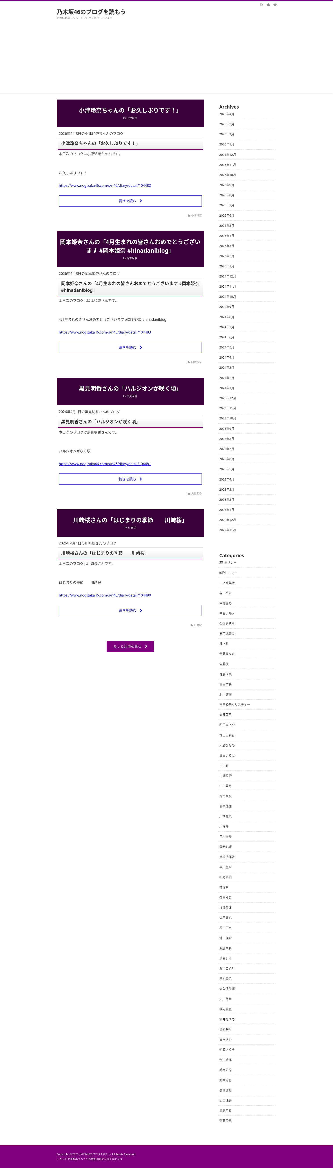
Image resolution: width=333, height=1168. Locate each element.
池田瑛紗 (225, 938)
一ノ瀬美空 (227, 583)
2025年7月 (226, 205)
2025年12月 (227, 154)
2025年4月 (226, 236)
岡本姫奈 (132, 258)
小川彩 (224, 765)
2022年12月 (227, 520)
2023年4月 (226, 479)
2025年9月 (226, 185)
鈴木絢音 (225, 1080)
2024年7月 (226, 327)
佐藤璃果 (225, 674)
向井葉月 (225, 715)
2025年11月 (227, 165)
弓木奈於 (225, 836)
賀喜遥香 (225, 1039)
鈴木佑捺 (225, 1070)
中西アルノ (227, 613)
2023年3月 (226, 489)
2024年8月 (226, 317)
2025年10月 (227, 175)
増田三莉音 (227, 735)
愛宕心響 (225, 847)
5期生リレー (228, 562)
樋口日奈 (225, 928)
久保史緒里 (227, 623)
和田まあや (227, 725)
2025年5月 (226, 225)
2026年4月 (226, 114)
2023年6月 (226, 459)
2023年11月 (227, 408)
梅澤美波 (225, 907)
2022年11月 (227, 530)
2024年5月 (226, 347)
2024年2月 (226, 378)
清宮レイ (225, 958)
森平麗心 (225, 918)
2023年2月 (226, 499)
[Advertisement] (166, 60)
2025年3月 (226, 246)
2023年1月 (226, 510)
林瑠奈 (224, 887)
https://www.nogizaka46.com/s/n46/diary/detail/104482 (105, 185)
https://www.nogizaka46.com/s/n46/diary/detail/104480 (105, 595)
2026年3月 (226, 124)
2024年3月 (226, 367)
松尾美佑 (225, 877)
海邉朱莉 (225, 948)
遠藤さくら (227, 1049)
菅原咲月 (225, 1029)
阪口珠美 (225, 1100)
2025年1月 (226, 266)
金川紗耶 (225, 1060)
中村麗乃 (225, 603)
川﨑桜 (132, 528)
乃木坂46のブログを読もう (91, 12)
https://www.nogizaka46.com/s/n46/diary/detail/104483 (105, 332)
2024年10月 (227, 296)
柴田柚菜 (225, 897)
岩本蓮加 (225, 806)
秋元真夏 (225, 1009)
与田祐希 (225, 593)
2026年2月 (226, 134)
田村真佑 (225, 978)
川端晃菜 (225, 816)
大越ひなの (227, 745)
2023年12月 (227, 398)
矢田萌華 (225, 999)
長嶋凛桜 (225, 1090)
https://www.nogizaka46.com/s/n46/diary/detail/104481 (105, 463)
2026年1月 (226, 144)
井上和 (224, 644)
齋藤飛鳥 (225, 1121)
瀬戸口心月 (227, 968)
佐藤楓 (224, 664)
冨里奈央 (225, 684)
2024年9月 (226, 307)
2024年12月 (227, 276)
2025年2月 (226, 256)
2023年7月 (226, 449)
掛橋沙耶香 (227, 857)
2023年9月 (226, 428)
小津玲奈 (132, 118)
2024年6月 (226, 337)
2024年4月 (226, 357)
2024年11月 (227, 286)
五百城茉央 (227, 633)
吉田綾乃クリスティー (234, 704)
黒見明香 (132, 396)
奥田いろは (227, 755)
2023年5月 (226, 469)
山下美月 (225, 786)
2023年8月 (226, 439)
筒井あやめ (227, 1019)
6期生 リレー (228, 573)
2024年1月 (226, 388)
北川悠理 (225, 694)
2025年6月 (226, 215)
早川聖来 (225, 867)
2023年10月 (227, 418)
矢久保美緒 (227, 989)
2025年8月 (226, 195)
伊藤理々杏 (227, 654)
